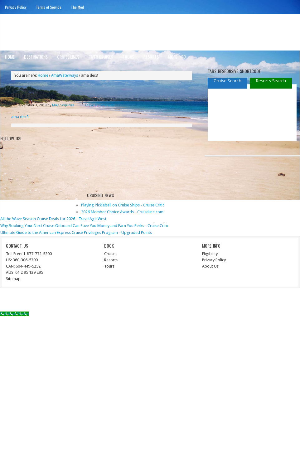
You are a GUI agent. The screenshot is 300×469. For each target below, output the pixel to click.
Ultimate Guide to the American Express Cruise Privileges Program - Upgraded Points (76, 232)
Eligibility (210, 253)
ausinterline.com (30, 32)
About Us (210, 266)
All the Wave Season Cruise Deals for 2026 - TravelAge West (53, 218)
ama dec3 (20, 116)
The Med (77, 7)
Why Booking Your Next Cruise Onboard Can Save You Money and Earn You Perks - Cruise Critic (84, 225)
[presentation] (227, 81)
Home (10, 56)
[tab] (227, 81)
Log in (291, 301)
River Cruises (101, 56)
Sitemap (13, 278)
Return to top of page (23, 301)
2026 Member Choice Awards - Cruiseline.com (122, 212)
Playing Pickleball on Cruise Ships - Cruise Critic (122, 205)
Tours (128, 56)
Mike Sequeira (63, 105)
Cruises (110, 253)
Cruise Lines (68, 56)
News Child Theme (201, 301)
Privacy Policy (16, 7)
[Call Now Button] (14, 314)
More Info (177, 56)
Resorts (151, 56)
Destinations (36, 56)
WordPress (272, 301)
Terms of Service (48, 7)
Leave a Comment (99, 105)
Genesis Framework (242, 301)
